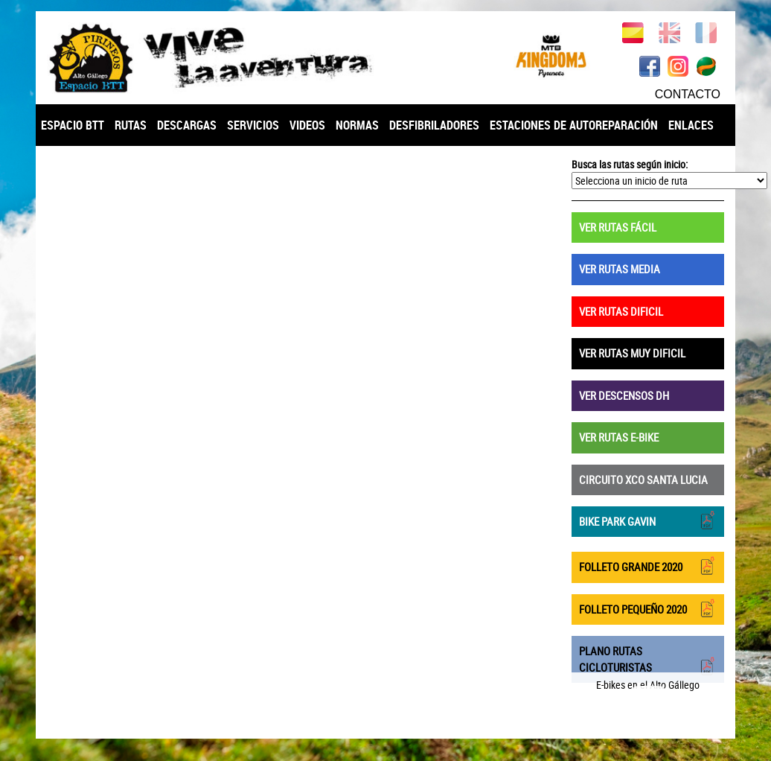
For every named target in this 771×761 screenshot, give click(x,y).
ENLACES (691, 125)
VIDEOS (307, 125)
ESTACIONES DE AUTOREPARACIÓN (574, 125)
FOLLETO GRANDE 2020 (648, 565)
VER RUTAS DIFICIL (621, 311)
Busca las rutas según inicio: (630, 164)
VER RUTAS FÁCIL (617, 227)
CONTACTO (687, 94)
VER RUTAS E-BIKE (619, 437)
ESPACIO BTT (72, 125)
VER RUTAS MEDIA (619, 268)
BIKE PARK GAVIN (648, 520)
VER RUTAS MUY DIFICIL (632, 353)
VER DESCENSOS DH (624, 395)
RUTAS (131, 125)
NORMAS (357, 125)
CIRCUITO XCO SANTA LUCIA (643, 479)
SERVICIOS (253, 125)
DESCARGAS (187, 125)
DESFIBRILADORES (434, 125)
